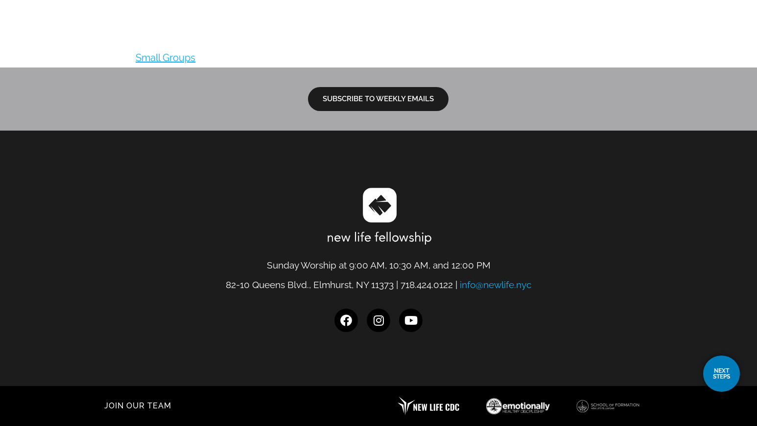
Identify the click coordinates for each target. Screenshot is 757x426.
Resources (579, 33)
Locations (394, 33)
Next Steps (513, 33)
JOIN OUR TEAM (137, 405)
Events (639, 33)
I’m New (453, 33)
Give (680, 33)
